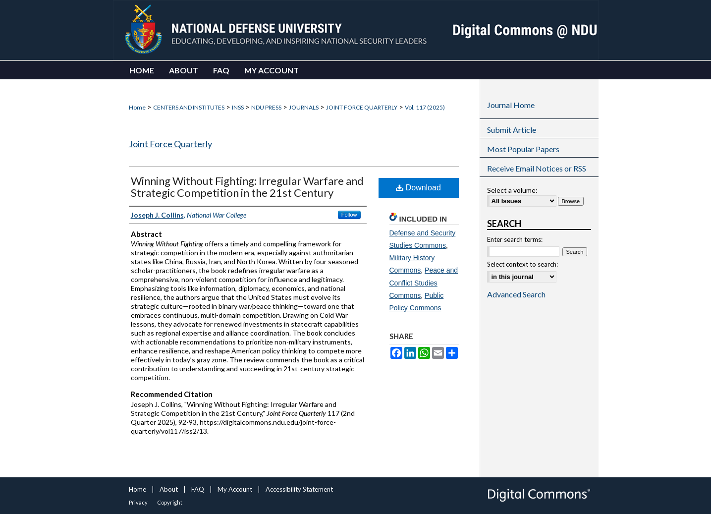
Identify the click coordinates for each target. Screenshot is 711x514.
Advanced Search (516, 294)
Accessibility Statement (299, 489)
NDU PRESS (266, 107)
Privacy (138, 502)
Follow (349, 215)
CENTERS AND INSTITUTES (188, 107)
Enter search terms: (515, 239)
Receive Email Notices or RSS (536, 168)
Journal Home (511, 105)
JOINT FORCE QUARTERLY (361, 107)
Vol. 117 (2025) (425, 107)
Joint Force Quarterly (170, 143)
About (169, 489)
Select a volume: (512, 190)
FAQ (197, 489)
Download (418, 187)
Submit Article (511, 129)
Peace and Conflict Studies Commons (423, 282)
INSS (238, 107)
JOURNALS (304, 107)
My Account (235, 489)
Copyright (169, 502)
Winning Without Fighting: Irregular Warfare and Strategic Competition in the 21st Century (247, 186)
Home (137, 107)
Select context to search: (522, 264)
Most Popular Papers (523, 149)
